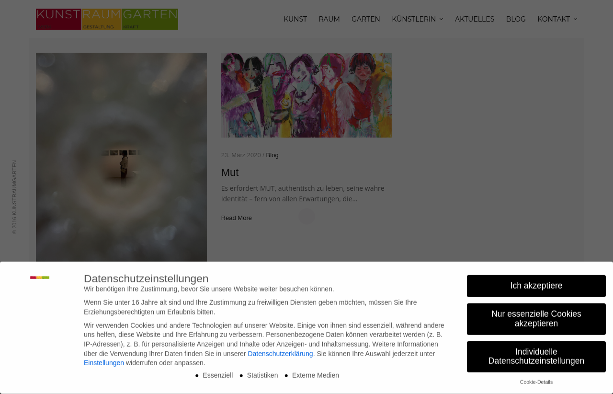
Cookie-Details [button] (536, 379)
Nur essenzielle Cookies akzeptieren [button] (536, 315)
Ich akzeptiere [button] (537, 283)
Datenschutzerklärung (280, 350)
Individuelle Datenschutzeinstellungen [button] (536, 353)
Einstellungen (104, 359)
